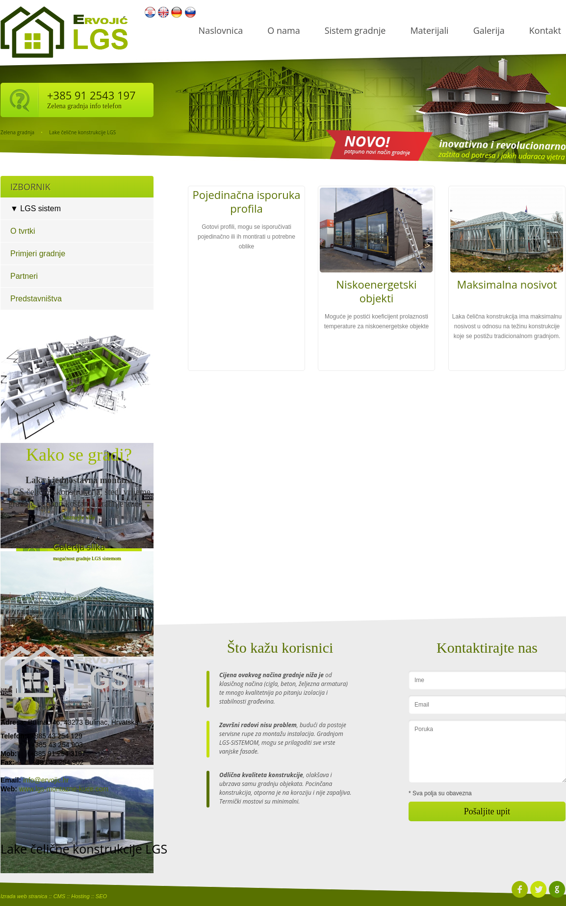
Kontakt (545, 30)
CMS (59, 896)
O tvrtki (22, 231)
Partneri (24, 276)
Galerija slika (79, 547)
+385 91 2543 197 (91, 95)
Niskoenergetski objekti (376, 291)
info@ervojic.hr (46, 780)
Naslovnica (221, 30)
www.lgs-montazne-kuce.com (63, 789)
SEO (101, 896)
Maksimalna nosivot (507, 284)
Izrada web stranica (23, 896)
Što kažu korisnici (280, 647)
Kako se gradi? (79, 455)
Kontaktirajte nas (487, 647)
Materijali (429, 30)
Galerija (489, 30)
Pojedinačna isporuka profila (246, 201)
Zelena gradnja (17, 132)
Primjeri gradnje (37, 253)
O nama (283, 30)
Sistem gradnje (355, 30)
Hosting (80, 896)
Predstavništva (36, 298)
